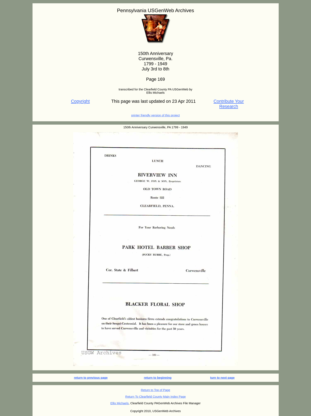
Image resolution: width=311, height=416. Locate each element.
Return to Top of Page (155, 390)
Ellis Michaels (119, 403)
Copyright (80, 101)
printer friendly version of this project (155, 115)
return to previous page (91, 377)
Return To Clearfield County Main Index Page (155, 396)
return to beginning (157, 377)
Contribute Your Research (228, 104)
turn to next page (222, 377)
